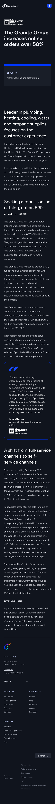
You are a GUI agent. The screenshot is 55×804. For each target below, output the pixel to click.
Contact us (8, 670)
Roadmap (7, 708)
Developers (33, 704)
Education (33, 712)
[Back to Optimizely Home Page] (10, 6)
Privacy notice (26, 765)
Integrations (8, 704)
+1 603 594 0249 (16, 673)
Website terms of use (29, 769)
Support (32, 708)
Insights (32, 697)
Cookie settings (27, 777)
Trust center (25, 773)
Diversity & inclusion (12, 734)
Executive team (10, 738)
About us (7, 727)
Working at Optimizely (12, 731)
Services (7, 712)
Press (6, 742)
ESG (22, 781)
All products (8, 697)
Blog (31, 701)
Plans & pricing (10, 701)
